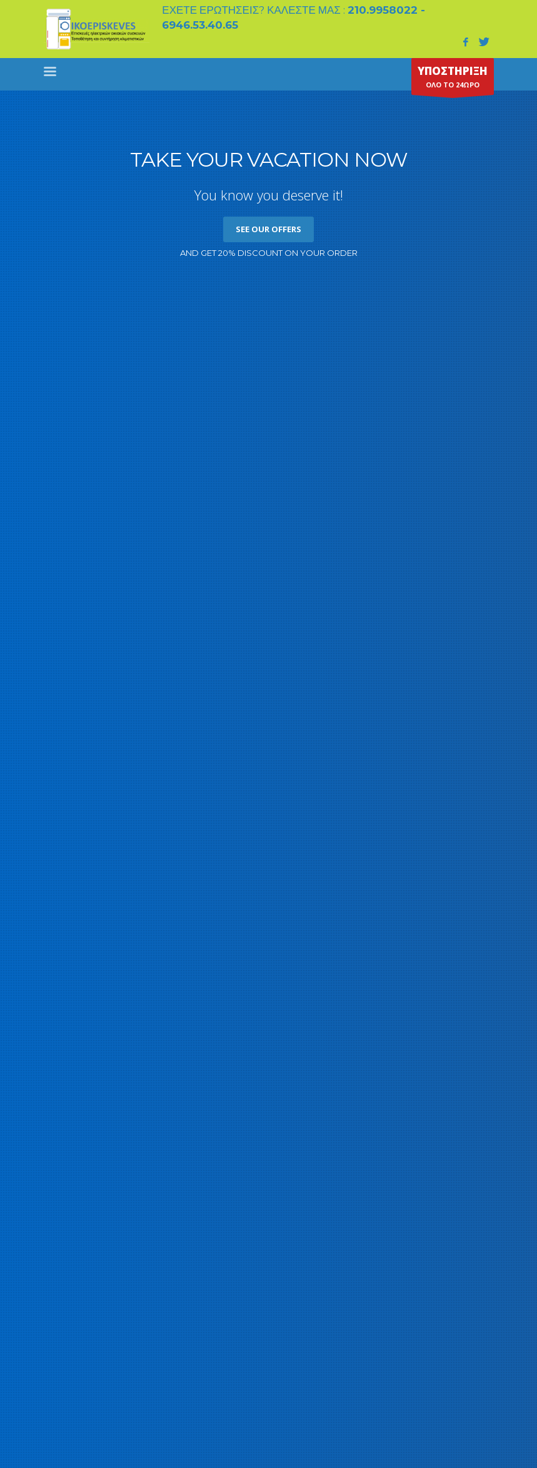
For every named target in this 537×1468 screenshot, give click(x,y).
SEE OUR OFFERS (268, 229)
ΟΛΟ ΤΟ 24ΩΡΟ (452, 79)
